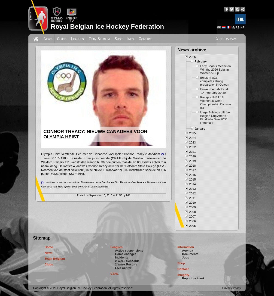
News (48, 39)
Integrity (183, 275)
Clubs (61, 39)
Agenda (187, 250)
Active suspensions (129, 250)
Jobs (185, 257)
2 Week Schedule (127, 261)
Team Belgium (99, 39)
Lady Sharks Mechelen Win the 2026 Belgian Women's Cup (215, 69)
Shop (119, 39)
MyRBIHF (237, 27)
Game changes (126, 254)
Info (130, 39)
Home (49, 247)
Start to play (226, 38)
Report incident (193, 278)
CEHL (114, 273)
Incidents (121, 257)
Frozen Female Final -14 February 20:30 (214, 90)
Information (185, 247)
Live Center (123, 268)
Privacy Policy (231, 288)
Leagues (77, 39)
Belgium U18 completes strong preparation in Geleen (214, 81)
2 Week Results (126, 264)
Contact (145, 39)
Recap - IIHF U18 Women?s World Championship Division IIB (215, 102)
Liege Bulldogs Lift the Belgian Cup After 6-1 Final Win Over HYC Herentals (215, 118)
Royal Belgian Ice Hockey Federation (107, 26)
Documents (190, 254)
